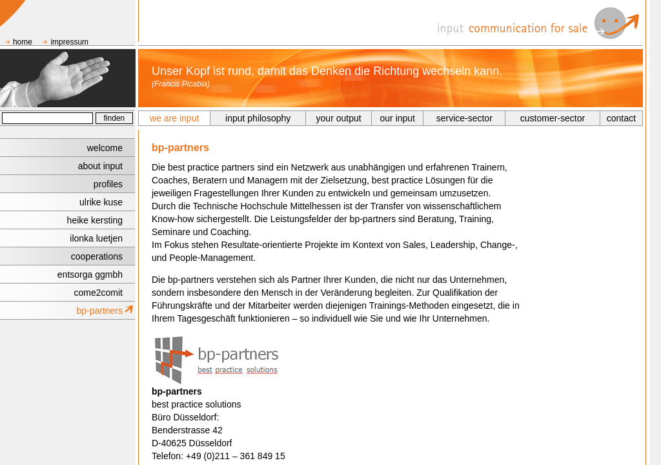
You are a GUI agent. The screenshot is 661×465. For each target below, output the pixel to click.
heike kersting (95, 220)
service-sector (464, 118)
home (22, 41)
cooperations (97, 256)
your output (338, 118)
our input (397, 118)
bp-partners (99, 310)
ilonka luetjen (96, 238)
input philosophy (257, 118)
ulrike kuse (101, 202)
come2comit (98, 292)
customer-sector (552, 118)
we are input (174, 118)
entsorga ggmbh (90, 274)
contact (621, 118)
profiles (108, 184)
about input (100, 166)
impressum (69, 41)
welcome (105, 148)
